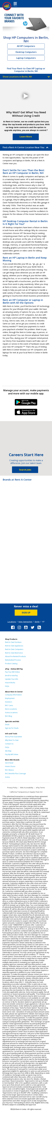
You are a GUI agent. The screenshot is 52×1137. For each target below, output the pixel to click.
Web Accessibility (26, 787)
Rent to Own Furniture (13, 642)
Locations (11, 621)
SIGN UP (26, 612)
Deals (7, 724)
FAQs (7, 686)
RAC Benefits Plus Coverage (15, 773)
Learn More (26, 136)
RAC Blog (8, 716)
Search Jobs (25, 469)
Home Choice (10, 766)
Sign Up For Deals (11, 728)
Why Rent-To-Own (12, 740)
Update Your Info (11, 679)
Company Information (13, 695)
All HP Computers (26, 46)
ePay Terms (40, 787)
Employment (10, 698)
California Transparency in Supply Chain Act (26, 792)
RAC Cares (9, 705)
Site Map (8, 751)
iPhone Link (26, 412)
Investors (8, 702)
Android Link (26, 403)
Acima (7, 777)
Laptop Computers (26, 58)
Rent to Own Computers (14, 649)
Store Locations (11, 709)
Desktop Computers (26, 52)
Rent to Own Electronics (14, 653)
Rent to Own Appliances (14, 646)
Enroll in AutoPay (11, 675)
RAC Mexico (9, 770)
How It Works (10, 683)
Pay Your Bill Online (12, 672)
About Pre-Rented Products (15, 656)
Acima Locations (11, 712)
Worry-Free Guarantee (13, 737)
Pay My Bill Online (11, 754)
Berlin (37, 621)
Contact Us (9, 744)
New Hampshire (25, 621)
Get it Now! (9, 763)
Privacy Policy (12, 787)
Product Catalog (11, 663)
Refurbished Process (13, 660)
